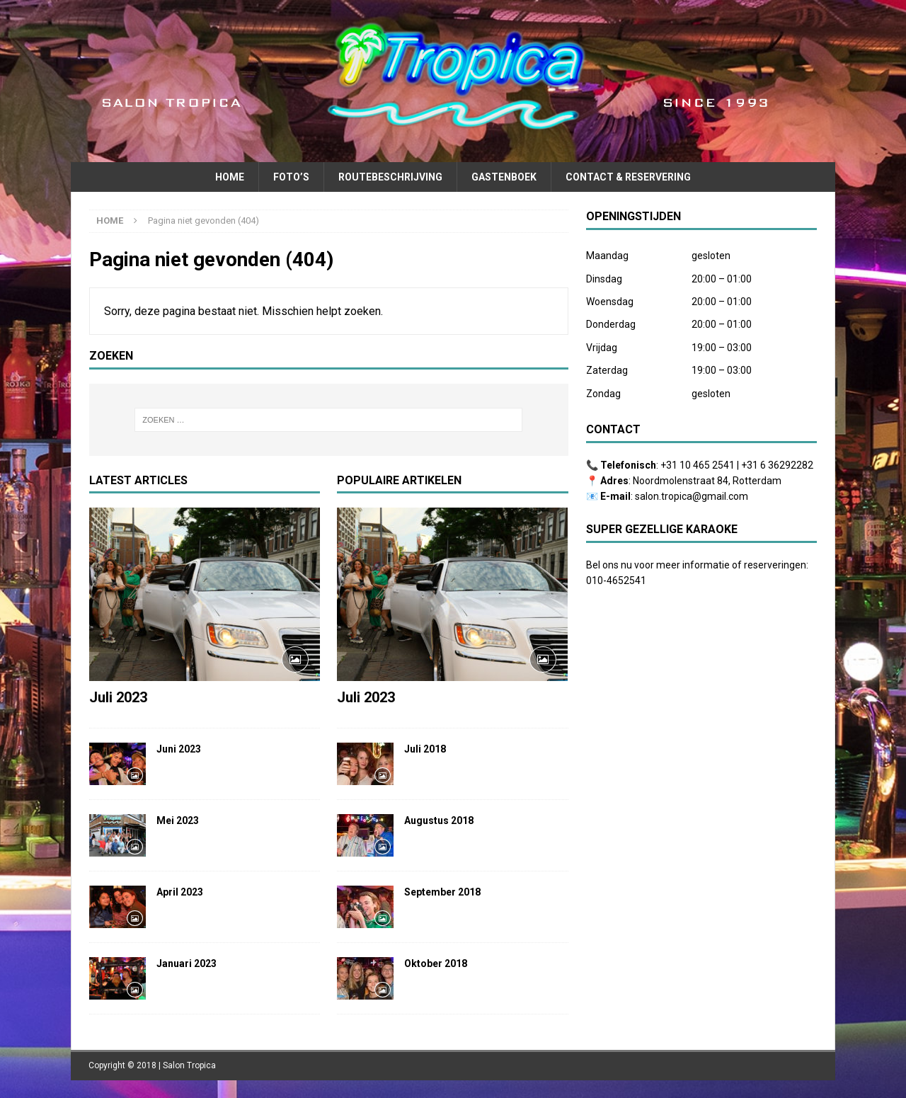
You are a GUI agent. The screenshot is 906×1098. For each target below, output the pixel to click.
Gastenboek (504, 177)
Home (229, 177)
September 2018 (442, 892)
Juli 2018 (425, 749)
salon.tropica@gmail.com (691, 496)
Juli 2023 (118, 697)
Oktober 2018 (435, 963)
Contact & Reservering (628, 177)
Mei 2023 (177, 820)
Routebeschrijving (390, 177)
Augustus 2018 (439, 820)
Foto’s (291, 177)
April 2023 (179, 892)
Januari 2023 (186, 963)
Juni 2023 (178, 749)
